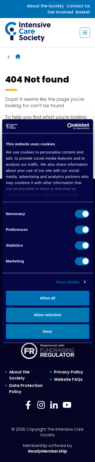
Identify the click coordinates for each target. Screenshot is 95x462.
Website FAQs (68, 379)
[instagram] (41, 405)
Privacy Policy (68, 372)
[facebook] (28, 405)
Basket (83, 12)
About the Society (45, 6)
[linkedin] (54, 405)
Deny (47, 331)
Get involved (60, 12)
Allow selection (47, 315)
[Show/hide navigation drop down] (85, 32)
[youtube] (67, 405)
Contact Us (78, 6)
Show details (68, 282)
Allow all (47, 298)
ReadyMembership (47, 451)
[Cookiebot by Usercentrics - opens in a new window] (67, 126)
